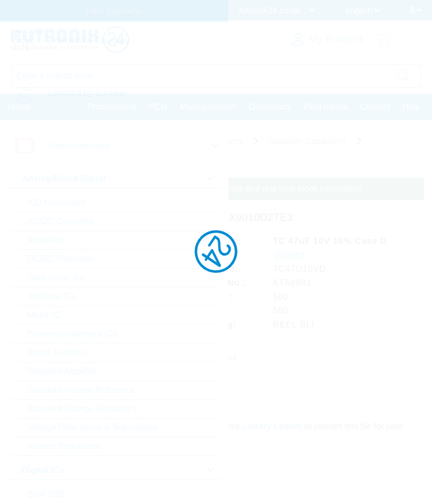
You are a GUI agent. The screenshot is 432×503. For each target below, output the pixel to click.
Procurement (111, 106)
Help (411, 106)
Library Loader (272, 426)
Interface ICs (51, 296)
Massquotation (208, 106)
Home (19, 106)
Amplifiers (46, 240)
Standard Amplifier (62, 371)
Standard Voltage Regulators (82, 408)
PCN (158, 106)
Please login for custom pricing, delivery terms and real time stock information (216, 188)
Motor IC (43, 314)
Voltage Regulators (63, 446)
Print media (325, 106)
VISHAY (290, 255)
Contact (375, 106)
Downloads (270, 106)
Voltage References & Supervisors (92, 427)
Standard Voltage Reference (81, 389)
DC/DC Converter (60, 258)
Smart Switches (57, 352)
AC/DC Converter (60, 221)
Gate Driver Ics (56, 277)
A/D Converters (56, 202)
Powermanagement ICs (72, 333)
